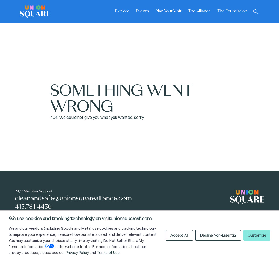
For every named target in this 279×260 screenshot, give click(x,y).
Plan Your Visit (168, 11)
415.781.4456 (33, 206)
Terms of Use (108, 252)
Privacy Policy (77, 252)
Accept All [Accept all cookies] (179, 235)
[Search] (255, 11)
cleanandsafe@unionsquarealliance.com (73, 198)
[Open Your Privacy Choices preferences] (49, 246)
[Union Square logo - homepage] (35, 11)
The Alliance (199, 11)
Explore (122, 11)
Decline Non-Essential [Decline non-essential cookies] (218, 235)
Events (142, 11)
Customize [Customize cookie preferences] (257, 235)
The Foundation (232, 11)
